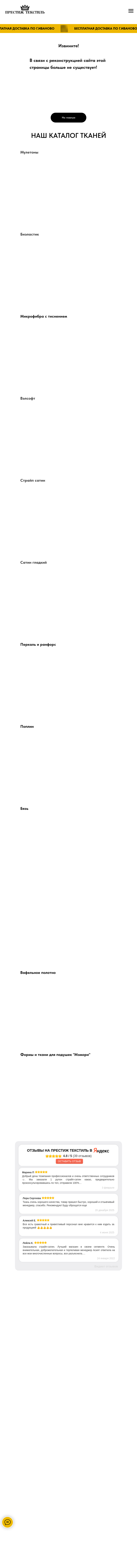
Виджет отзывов (106, 1266)
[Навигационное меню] (130, 11)
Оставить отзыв (69, 1161)
